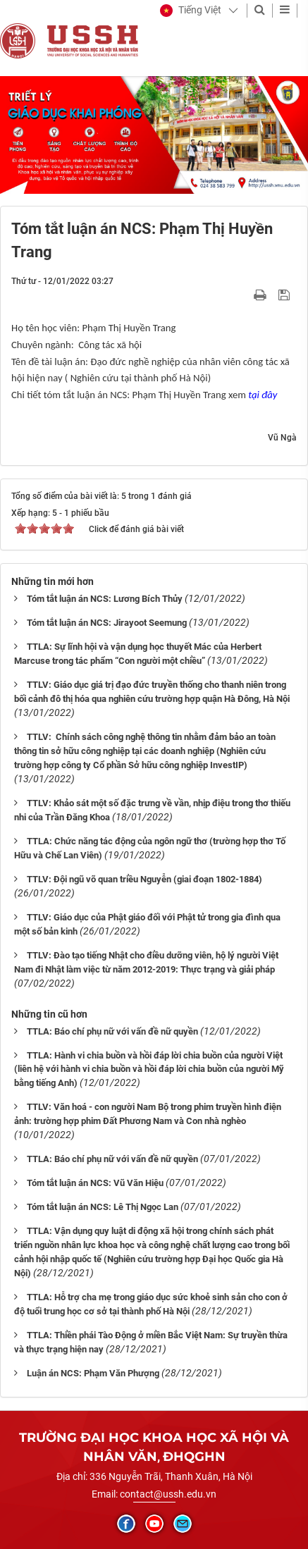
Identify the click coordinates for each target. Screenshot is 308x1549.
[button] (190, 11)
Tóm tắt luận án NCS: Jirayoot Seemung (107, 622)
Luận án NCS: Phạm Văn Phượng (93, 1373)
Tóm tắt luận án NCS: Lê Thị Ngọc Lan (102, 1207)
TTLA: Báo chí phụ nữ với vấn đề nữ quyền (112, 1031)
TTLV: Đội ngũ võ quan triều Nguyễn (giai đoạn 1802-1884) (144, 879)
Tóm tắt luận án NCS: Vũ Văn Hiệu (95, 1183)
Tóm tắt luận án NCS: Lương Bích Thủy (105, 598)
